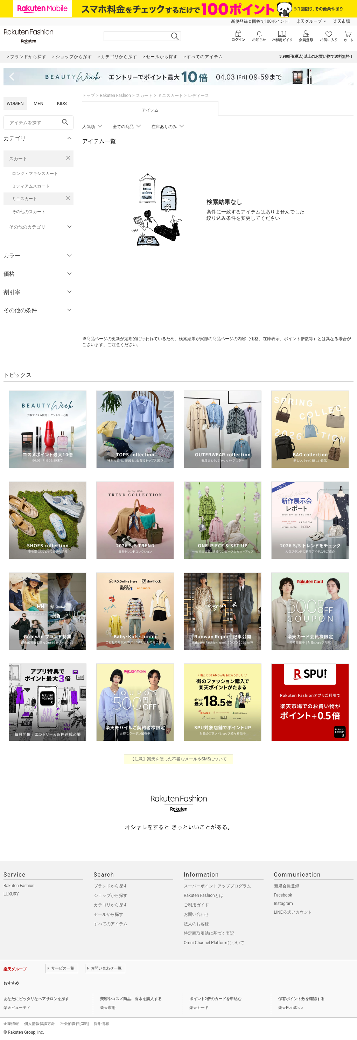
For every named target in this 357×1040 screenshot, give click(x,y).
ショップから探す (110, 895)
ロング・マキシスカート (35, 173)
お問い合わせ (196, 914)
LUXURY (11, 894)
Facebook (283, 895)
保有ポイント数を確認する (301, 999)
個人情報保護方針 (39, 1023)
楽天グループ (309, 21)
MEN (38, 103)
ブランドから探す (110, 886)
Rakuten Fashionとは (203, 895)
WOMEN (15, 103)
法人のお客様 (196, 923)
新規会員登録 (286, 886)
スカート (18, 158)
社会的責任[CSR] (74, 1023)
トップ (88, 95)
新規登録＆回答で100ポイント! (260, 21)
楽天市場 (341, 21)
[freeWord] (39, 122)
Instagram (283, 903)
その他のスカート (29, 211)
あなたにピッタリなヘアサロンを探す (36, 999)
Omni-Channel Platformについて (214, 942)
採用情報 (101, 1023)
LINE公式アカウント (293, 912)
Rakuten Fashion (115, 95)
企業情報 (11, 1023)
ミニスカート (24, 198)
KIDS (62, 103)
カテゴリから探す (110, 904)
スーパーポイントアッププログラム (217, 886)
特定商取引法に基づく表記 (209, 933)
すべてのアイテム (110, 923)
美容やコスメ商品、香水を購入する (131, 999)
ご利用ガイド (196, 904)
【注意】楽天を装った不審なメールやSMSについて (178, 759)
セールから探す (108, 914)
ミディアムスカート (31, 186)
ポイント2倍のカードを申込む (215, 999)
